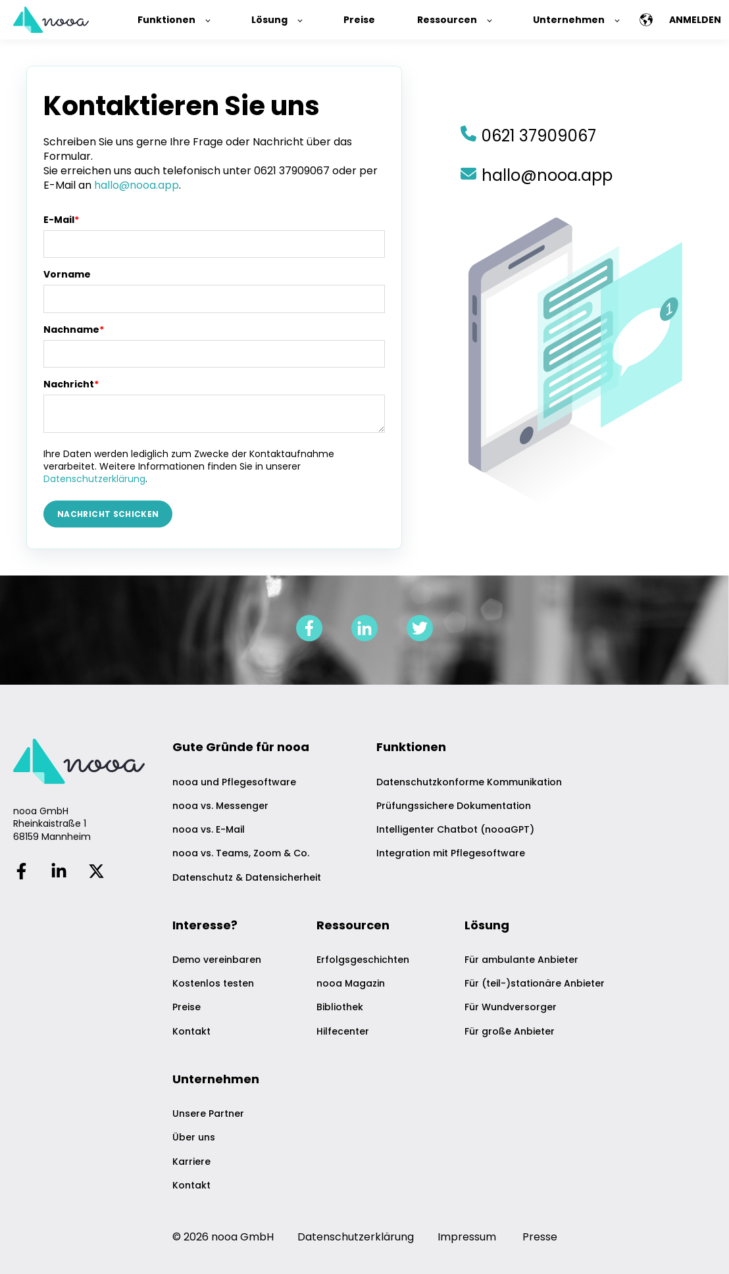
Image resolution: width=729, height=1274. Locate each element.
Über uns (193, 1137)
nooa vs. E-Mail (208, 829)
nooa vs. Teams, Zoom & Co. (240, 853)
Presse (539, 1236)
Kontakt (191, 1031)
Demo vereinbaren (216, 960)
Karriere (191, 1161)
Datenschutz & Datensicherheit (246, 877)
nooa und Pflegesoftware (234, 782)
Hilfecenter (342, 1031)
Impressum (467, 1236)
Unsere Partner (208, 1113)
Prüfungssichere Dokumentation (453, 806)
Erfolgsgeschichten (362, 960)
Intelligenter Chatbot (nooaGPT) (455, 829)
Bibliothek (339, 1007)
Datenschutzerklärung (94, 478)
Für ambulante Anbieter (521, 960)
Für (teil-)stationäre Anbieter (535, 983)
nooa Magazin (350, 983)
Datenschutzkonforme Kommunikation (469, 782)
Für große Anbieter (510, 1031)
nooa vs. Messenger (220, 806)
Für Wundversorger (511, 1007)
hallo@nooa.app (136, 185)
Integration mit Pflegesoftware (450, 853)
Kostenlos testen (213, 983)
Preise (186, 1007)
